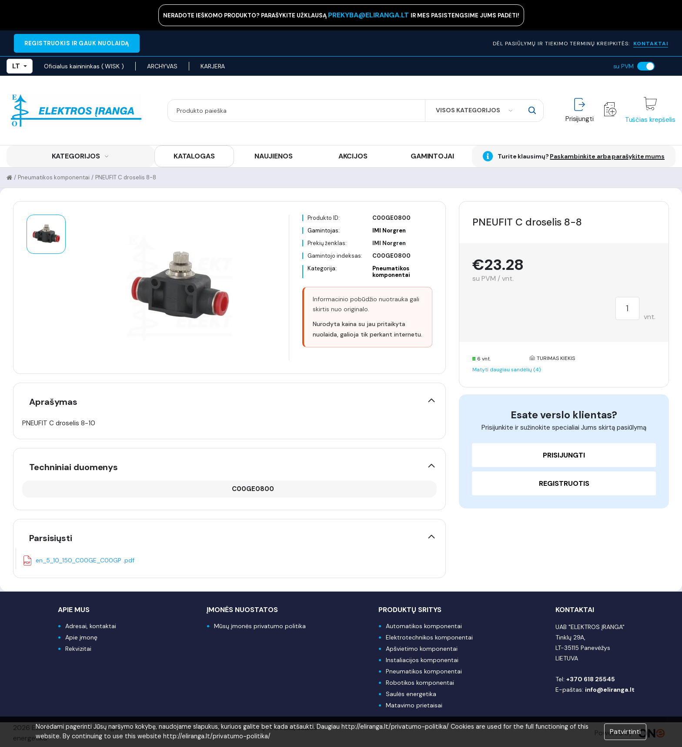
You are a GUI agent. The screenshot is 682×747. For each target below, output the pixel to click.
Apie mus (74, 609)
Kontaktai (574, 609)
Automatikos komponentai (424, 626)
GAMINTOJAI (432, 156)
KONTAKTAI (650, 43)
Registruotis (564, 483)
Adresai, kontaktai (90, 626)
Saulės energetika (411, 694)
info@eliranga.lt (610, 689)
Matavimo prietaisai (414, 705)
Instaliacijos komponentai (422, 660)
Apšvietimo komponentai (422, 649)
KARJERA (213, 66)
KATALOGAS (194, 156)
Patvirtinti (625, 731)
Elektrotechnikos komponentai (429, 637)
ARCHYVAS (162, 66)
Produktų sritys (409, 609)
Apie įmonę (81, 637)
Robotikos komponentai (420, 682)
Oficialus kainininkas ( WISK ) (84, 66)
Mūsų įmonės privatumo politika (260, 626)
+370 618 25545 (590, 679)
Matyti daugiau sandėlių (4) (506, 369)
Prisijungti (564, 455)
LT (19, 66)
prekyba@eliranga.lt (369, 15)
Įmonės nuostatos (242, 609)
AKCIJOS (353, 156)
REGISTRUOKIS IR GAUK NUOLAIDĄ (76, 43)
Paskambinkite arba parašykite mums (607, 156)
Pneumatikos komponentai (54, 177)
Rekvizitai (78, 649)
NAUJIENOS (273, 156)
